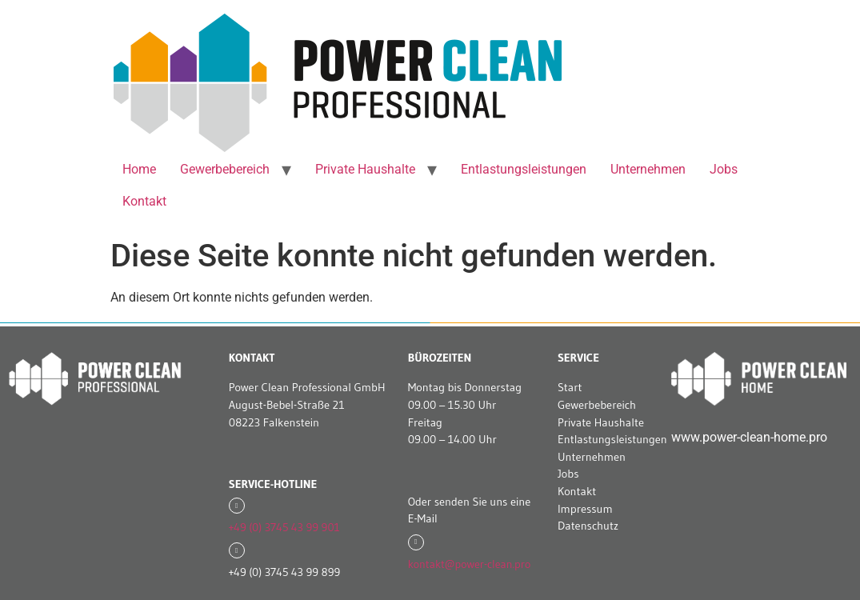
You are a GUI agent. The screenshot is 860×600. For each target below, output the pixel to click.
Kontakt (144, 201)
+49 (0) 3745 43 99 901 (284, 527)
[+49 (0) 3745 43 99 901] (237, 506)
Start (570, 387)
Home (139, 169)
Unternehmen (648, 169)
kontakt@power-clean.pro (469, 564)
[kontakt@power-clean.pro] (416, 542)
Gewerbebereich (225, 169)
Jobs (724, 169)
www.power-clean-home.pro (749, 437)
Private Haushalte (365, 169)
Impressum (585, 509)
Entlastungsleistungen (523, 169)
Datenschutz (588, 525)
